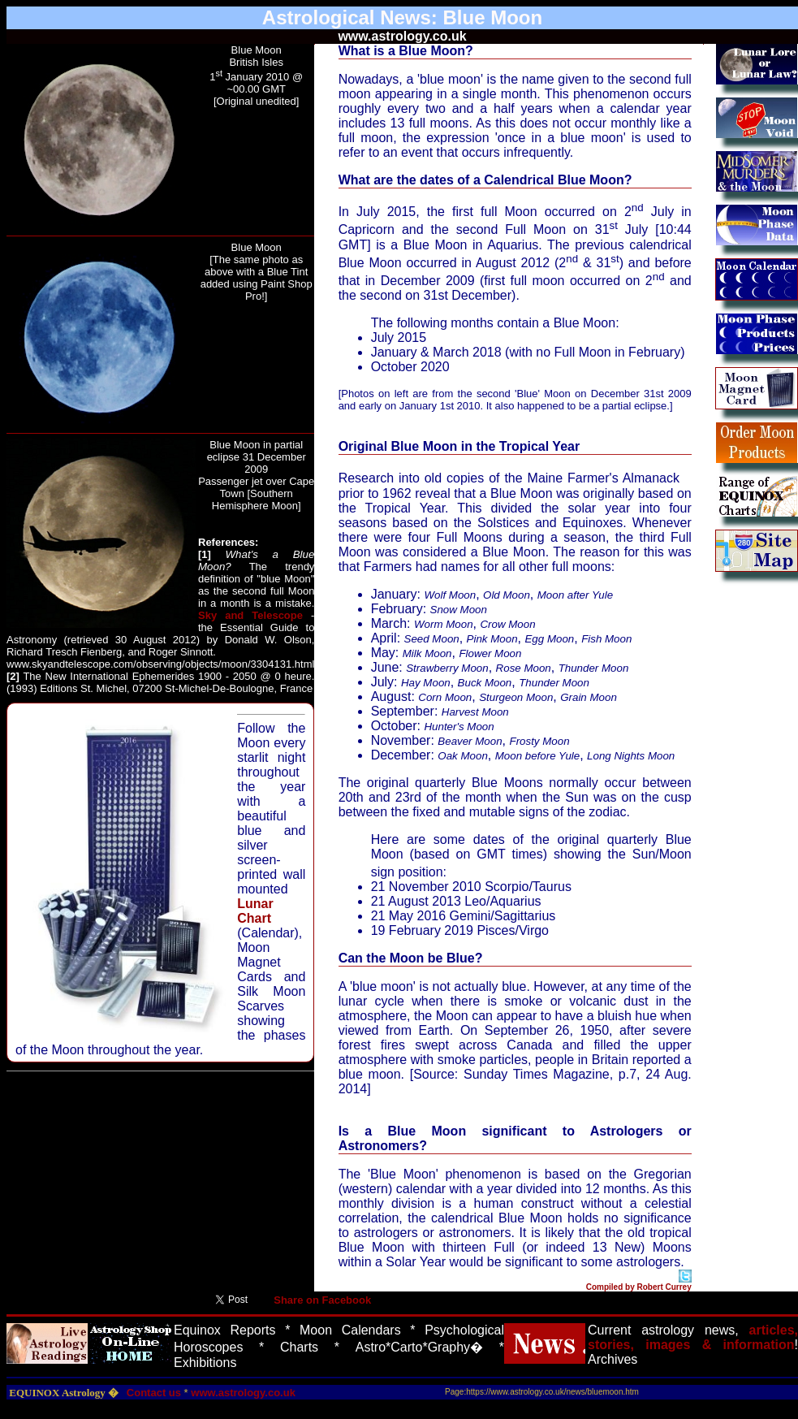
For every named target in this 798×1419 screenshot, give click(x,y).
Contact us (154, 1393)
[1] (204, 554)
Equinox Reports (225, 1330)
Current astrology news (661, 1330)
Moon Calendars (350, 1330)
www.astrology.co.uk (243, 1393)
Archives (612, 1359)
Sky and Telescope (250, 615)
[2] (12, 676)
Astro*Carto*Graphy (413, 1347)
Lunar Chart (255, 911)
